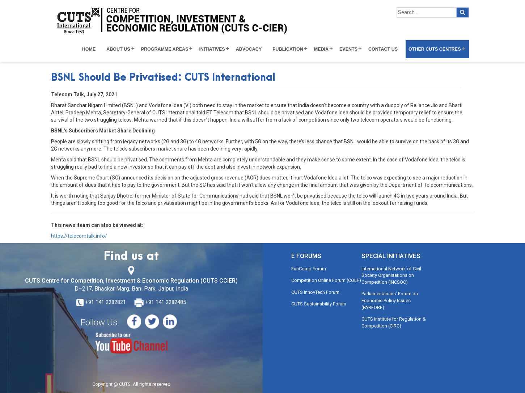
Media (321, 49)
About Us (118, 49)
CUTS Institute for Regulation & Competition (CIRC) (393, 322)
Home (89, 49)
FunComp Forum (308, 268)
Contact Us (383, 49)
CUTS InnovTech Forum (315, 292)
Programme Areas (165, 49)
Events (348, 49)
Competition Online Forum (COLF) (326, 280)
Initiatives (212, 49)
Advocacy (249, 49)
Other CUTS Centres (434, 49)
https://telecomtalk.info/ (79, 236)
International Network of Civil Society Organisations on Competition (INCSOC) (391, 275)
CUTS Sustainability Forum (318, 304)
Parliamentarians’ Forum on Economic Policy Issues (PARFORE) (389, 300)
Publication (287, 49)
